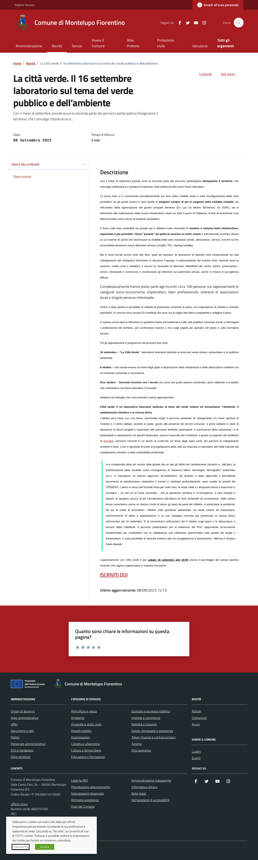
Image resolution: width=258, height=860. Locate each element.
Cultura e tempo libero (86, 750)
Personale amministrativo (28, 743)
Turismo (136, 743)
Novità (57, 46)
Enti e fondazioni (22, 750)
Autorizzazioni (80, 737)
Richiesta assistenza (85, 800)
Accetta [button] (44, 847)
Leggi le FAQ (79, 780)
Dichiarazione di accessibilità (150, 800)
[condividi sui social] (202, 74)
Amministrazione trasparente (151, 780)
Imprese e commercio (145, 717)
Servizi (77, 46)
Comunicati (199, 717)
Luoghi (196, 751)
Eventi (196, 758)
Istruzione (200, 46)
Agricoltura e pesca (84, 711)
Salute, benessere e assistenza (152, 730)
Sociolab (108, 441)
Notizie (196, 711)
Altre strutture (20, 756)
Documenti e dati (22, 730)
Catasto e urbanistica (85, 743)
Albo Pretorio (133, 43)
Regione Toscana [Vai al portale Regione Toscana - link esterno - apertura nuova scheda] (24, 5)
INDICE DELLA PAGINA (49, 164)
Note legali (138, 793)
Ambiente (77, 717)
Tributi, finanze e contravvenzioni (153, 737)
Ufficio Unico (19, 804)
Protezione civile (165, 43)
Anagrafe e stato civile (86, 724)
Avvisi (196, 724)
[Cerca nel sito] (239, 22)
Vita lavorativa (141, 750)
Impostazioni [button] (20, 847)
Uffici (14, 724)
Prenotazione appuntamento (90, 786)
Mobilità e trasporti (144, 724)
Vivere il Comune (98, 43)
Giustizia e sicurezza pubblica (150, 711)
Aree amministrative (24, 717)
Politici (15, 737)
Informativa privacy (144, 786)
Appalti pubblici (81, 730)
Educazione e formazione (88, 756)
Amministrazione (29, 46)
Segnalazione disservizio (87, 793)
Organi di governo (23, 711)
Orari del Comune (83, 806)
